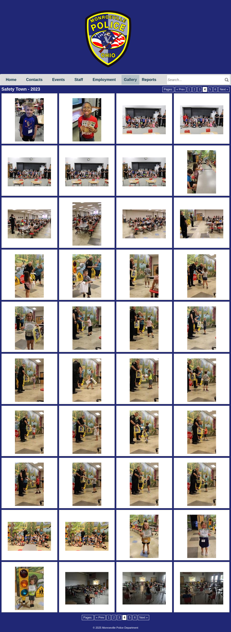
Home (11, 80)
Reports (149, 80)
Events (58, 80)
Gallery (130, 80)
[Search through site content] (195, 79)
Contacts (34, 80)
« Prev (180, 89)
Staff (78, 80)
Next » (224, 89)
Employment (104, 80)
